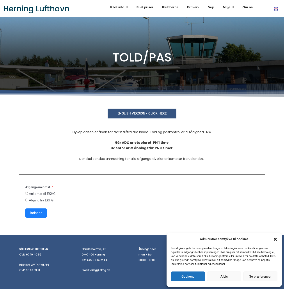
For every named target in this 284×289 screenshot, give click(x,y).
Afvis (224, 276)
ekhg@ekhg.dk (100, 270)
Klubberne (170, 7)
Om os (249, 7)
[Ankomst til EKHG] (26, 193)
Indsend (36, 213)
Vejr (211, 7)
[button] (275, 239)
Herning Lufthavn (36, 8)
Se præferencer (260, 276)
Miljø (228, 7)
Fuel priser (145, 7)
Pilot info (119, 7)
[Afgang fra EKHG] (26, 200)
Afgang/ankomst (37, 187)
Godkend (187, 276)
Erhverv (193, 7)
